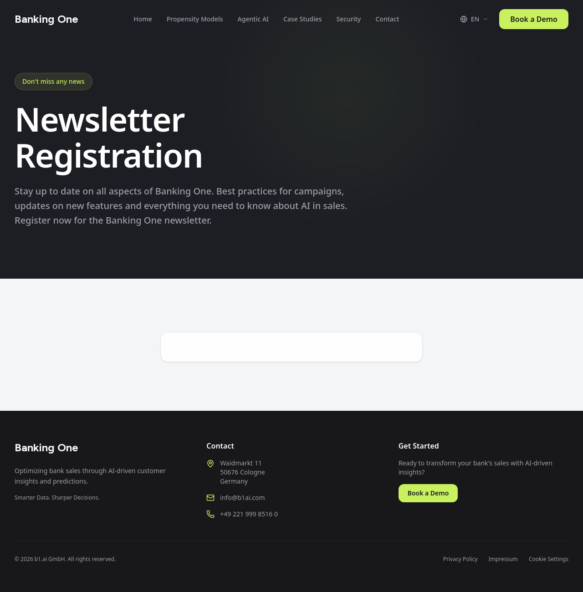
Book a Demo (533, 19)
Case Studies (302, 19)
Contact (387, 19)
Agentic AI (253, 19)
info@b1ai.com (242, 497)
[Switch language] (474, 19)
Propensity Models (195, 19)
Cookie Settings (548, 559)
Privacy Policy (460, 559)
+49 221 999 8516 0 (249, 514)
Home (142, 19)
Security (349, 19)
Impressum (503, 559)
